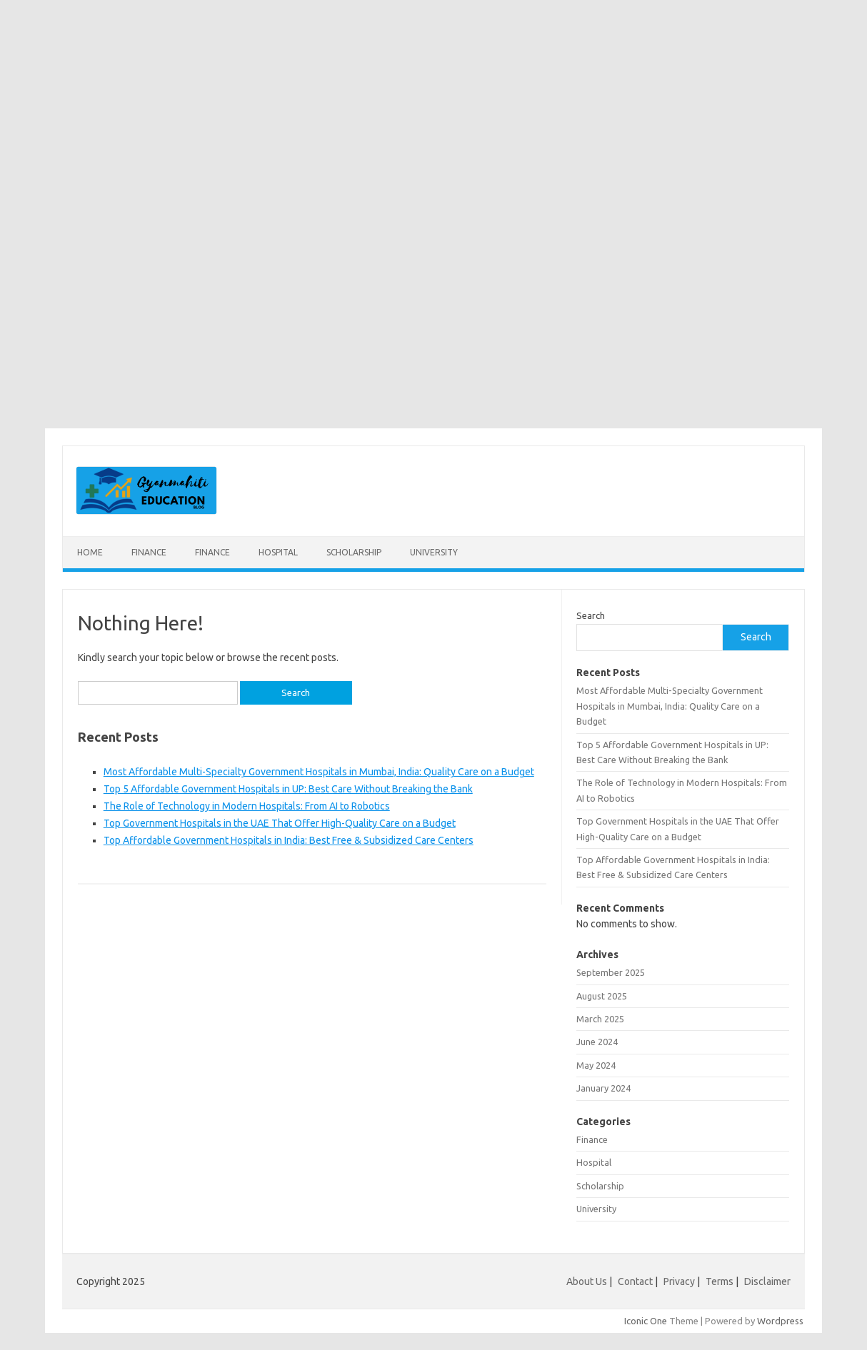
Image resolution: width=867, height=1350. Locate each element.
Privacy (679, 1281)
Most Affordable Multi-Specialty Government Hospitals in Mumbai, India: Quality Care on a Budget (319, 771)
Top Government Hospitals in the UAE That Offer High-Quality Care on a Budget (280, 823)
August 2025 (601, 996)
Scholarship (353, 552)
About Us (586, 1281)
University (434, 552)
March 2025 (600, 1019)
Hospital (278, 552)
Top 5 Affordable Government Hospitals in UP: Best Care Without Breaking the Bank (288, 789)
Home (90, 552)
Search (590, 615)
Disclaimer (767, 1281)
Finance (148, 552)
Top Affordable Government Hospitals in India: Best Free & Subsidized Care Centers (288, 840)
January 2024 (603, 1088)
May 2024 (596, 1065)
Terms (719, 1281)
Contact (635, 1281)
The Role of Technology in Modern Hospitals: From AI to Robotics (247, 806)
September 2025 (610, 972)
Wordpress (780, 1321)
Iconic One (645, 1321)
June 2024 (597, 1042)
